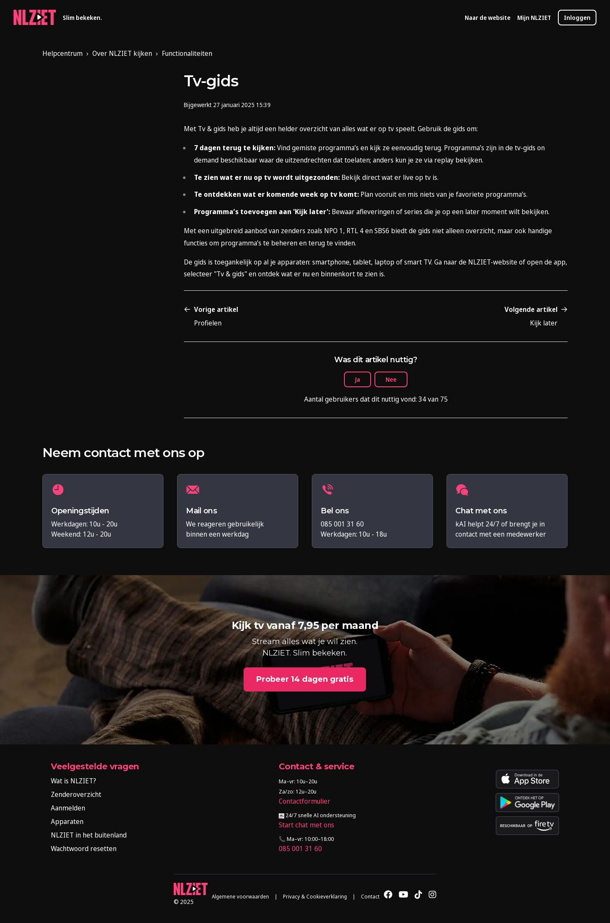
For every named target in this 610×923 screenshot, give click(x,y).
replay (444, 160)
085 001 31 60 (300, 848)
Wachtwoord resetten (83, 848)
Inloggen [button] (577, 18)
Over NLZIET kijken (122, 53)
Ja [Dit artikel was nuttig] (357, 379)
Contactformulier (304, 801)
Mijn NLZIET (534, 18)
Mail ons (201, 511)
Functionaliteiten (187, 53)
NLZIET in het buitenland (89, 835)
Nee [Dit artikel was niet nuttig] (390, 379)
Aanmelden (68, 808)
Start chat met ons (306, 824)
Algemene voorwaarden (240, 896)
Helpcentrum (62, 53)
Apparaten (67, 821)
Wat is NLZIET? (73, 780)
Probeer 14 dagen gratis (304, 679)
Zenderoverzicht (76, 794)
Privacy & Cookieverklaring (315, 896)
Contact (370, 896)
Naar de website (487, 18)
